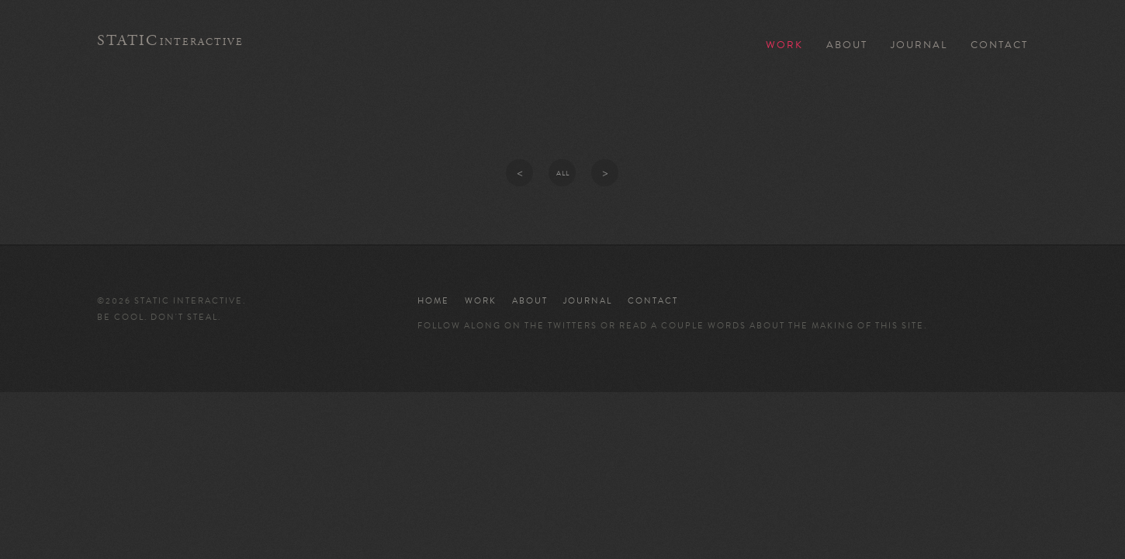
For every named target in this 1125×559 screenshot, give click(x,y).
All (562, 173)
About (846, 45)
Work (784, 45)
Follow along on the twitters (507, 325)
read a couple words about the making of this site (771, 325)
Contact (999, 45)
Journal (919, 45)
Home (433, 300)
